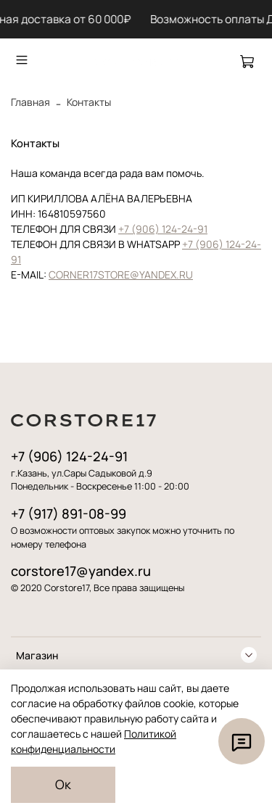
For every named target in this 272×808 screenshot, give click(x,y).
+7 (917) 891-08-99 (68, 513)
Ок (63, 784)
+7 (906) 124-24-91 (162, 229)
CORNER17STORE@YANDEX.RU (121, 274)
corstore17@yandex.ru (81, 571)
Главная (30, 102)
